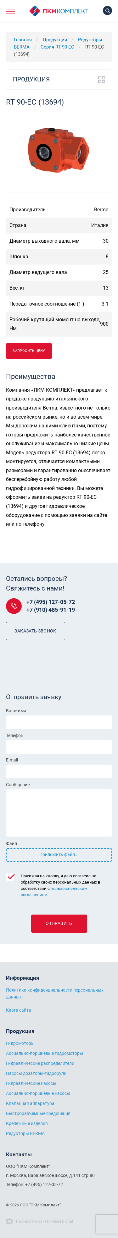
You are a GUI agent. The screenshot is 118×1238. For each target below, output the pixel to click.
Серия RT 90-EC (57, 47)
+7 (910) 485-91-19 (50, 610)
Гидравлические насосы (31, 1083)
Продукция (55, 40)
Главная (23, 40)
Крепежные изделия (27, 1123)
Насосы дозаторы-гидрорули (36, 1073)
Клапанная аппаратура (30, 1103)
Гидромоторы (20, 1043)
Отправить (59, 923)
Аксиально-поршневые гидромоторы (44, 1053)
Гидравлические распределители (40, 1063)
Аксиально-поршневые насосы (38, 1093)
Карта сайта (18, 1010)
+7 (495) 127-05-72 (50, 602)
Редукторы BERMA (25, 1133)
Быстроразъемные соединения (38, 1113)
